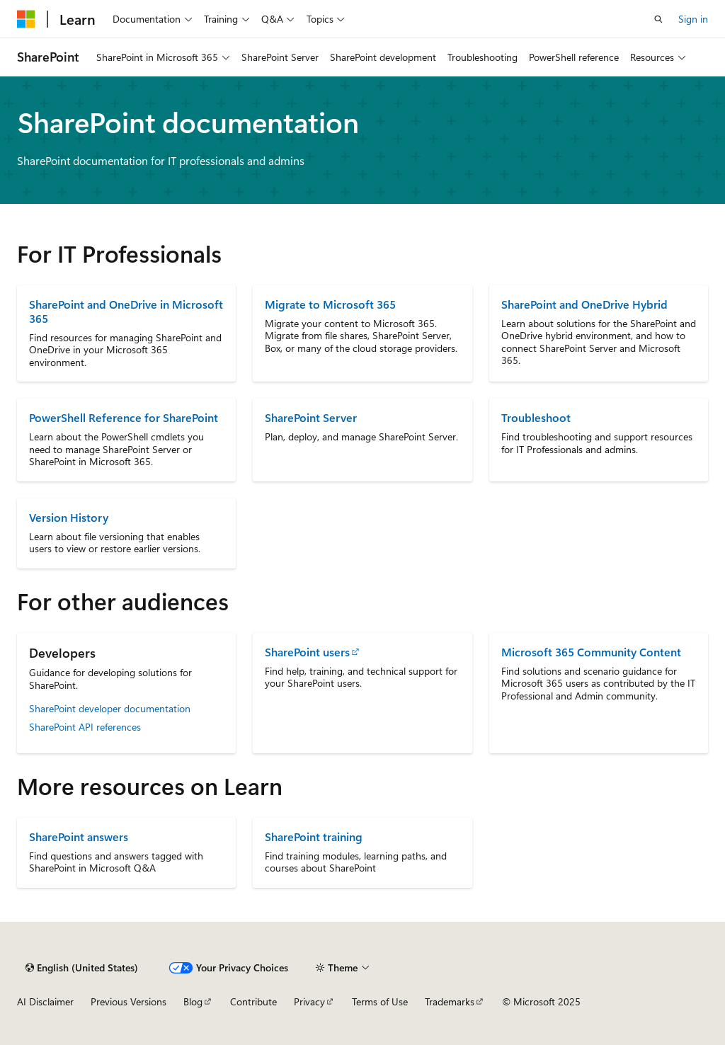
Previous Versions (128, 1001)
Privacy (309, 1001)
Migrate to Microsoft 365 (330, 304)
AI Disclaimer (45, 1001)
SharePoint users (307, 651)
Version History (68, 517)
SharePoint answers (78, 836)
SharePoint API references (85, 726)
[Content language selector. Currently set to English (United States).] (82, 968)
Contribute (253, 1001)
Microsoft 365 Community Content (591, 651)
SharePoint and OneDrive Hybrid (584, 304)
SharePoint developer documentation (109, 708)
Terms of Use (380, 1001)
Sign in (693, 18)
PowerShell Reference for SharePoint (123, 417)
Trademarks (449, 1001)
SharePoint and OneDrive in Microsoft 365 (126, 311)
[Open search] (658, 19)
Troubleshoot (536, 417)
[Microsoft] (26, 19)
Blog (192, 1001)
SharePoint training (313, 836)
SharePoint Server (311, 417)
